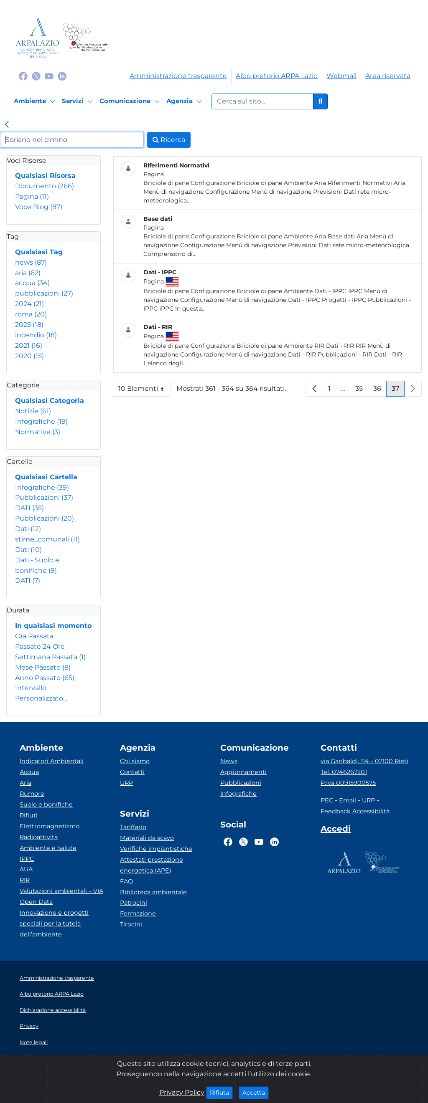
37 (398, 391)
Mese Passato (43, 667)
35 (361, 391)
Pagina (32, 196)
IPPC (27, 859)
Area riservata (387, 76)
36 (380, 391)
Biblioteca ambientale (153, 892)
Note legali (34, 1042)
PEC (327, 800)
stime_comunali (47, 539)
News (228, 761)
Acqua (29, 772)
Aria (25, 783)
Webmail (341, 76)
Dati (28, 529)
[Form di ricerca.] (262, 101)
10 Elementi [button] (144, 391)
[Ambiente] (35, 101)
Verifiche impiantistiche (156, 849)
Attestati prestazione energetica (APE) (151, 865)
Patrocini (133, 902)
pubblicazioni (44, 293)
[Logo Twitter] (36, 76)
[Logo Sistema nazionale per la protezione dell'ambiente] (85, 37)
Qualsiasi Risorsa (45, 176)
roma (31, 314)
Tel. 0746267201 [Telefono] (344, 772)
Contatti (132, 772)
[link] (6, 125)
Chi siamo (135, 761)
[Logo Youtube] (49, 76)
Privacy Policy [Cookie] (181, 1092)
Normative (37, 432)
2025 (29, 325)
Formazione (138, 913)
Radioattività (39, 837)
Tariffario (133, 827)
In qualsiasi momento (53, 626)
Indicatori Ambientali (52, 761)
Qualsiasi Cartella (46, 477)
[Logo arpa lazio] (37, 37)
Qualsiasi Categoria (49, 401)
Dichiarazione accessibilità (53, 1010)
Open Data (36, 902)
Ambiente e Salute (48, 848)
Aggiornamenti (243, 772)
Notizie (33, 411)
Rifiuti (29, 815)
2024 (29, 304)
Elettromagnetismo (49, 826)
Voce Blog (38, 207)
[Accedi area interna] (336, 830)
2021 (28, 345)
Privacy (29, 1026)
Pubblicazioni (44, 497)
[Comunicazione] (131, 101)
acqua (32, 283)
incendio (36, 335)
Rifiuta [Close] (221, 1092)
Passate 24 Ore (40, 646)
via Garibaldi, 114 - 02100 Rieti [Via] (364, 761)
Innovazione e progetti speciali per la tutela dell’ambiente (54, 923)
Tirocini (131, 924)
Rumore (32, 793)
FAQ (126, 881)
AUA (26, 869)
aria (28, 273)
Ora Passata (34, 636)
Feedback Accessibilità (355, 811)
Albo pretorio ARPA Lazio (277, 76)
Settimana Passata (50, 657)
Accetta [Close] (255, 1092)
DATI (29, 508)
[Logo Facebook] (23, 76)
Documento (44, 186)
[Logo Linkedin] (62, 76)
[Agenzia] (185, 101)
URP (126, 783)
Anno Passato (44, 678)
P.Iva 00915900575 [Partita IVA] (348, 783)
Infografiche (41, 421)
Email (347, 800)
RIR (25, 880)
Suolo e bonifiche (46, 804)
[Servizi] (78, 101)
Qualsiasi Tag (39, 252)
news (31, 262)
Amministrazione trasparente (178, 76)
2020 (29, 356)
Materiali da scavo (147, 838)
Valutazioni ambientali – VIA (61, 891)
